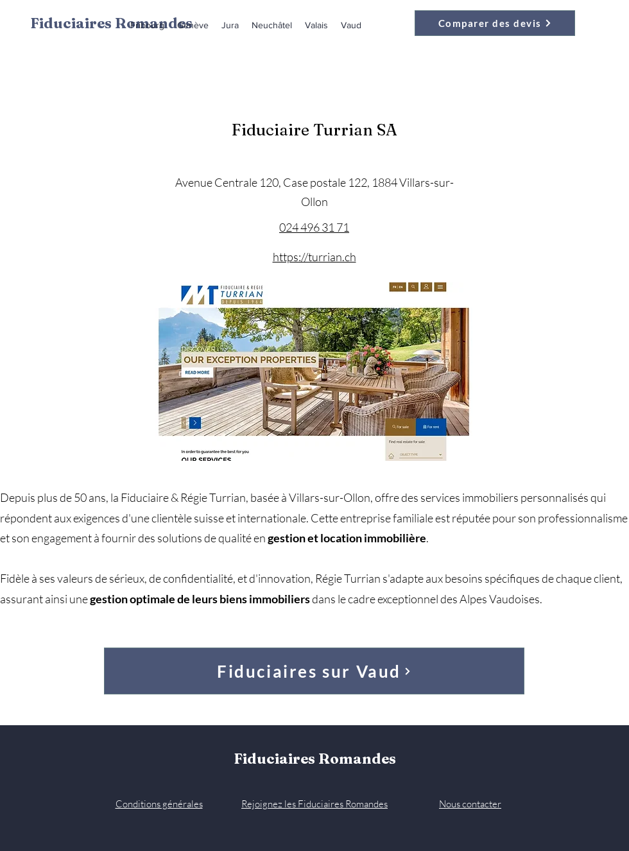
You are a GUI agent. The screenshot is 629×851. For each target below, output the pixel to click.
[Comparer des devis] (495, 23)
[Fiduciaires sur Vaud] (314, 671)
